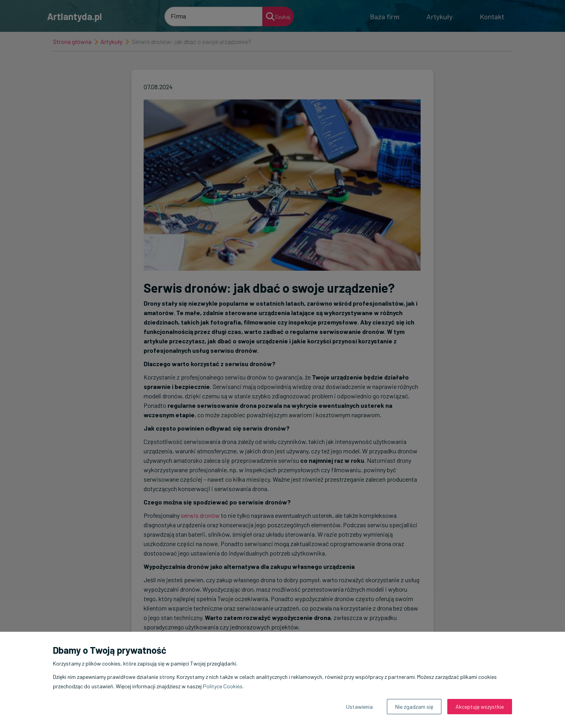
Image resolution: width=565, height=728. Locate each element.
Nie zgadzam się (414, 706)
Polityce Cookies (222, 686)
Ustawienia (359, 706)
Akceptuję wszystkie (480, 706)
